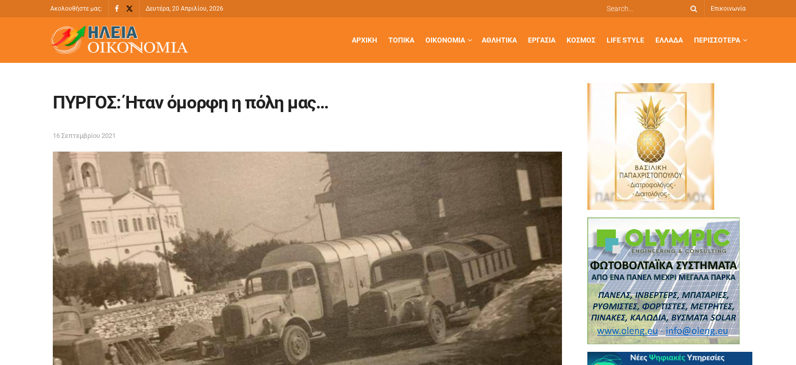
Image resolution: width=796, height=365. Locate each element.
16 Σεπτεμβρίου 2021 (84, 135)
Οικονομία (445, 40)
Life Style (625, 40)
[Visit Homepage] (119, 40)
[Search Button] (692, 8)
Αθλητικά (499, 40)
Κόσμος (581, 40)
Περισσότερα (717, 40)
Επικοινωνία (728, 8)
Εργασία (541, 40)
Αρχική (364, 40)
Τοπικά (401, 40)
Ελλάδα (669, 40)
